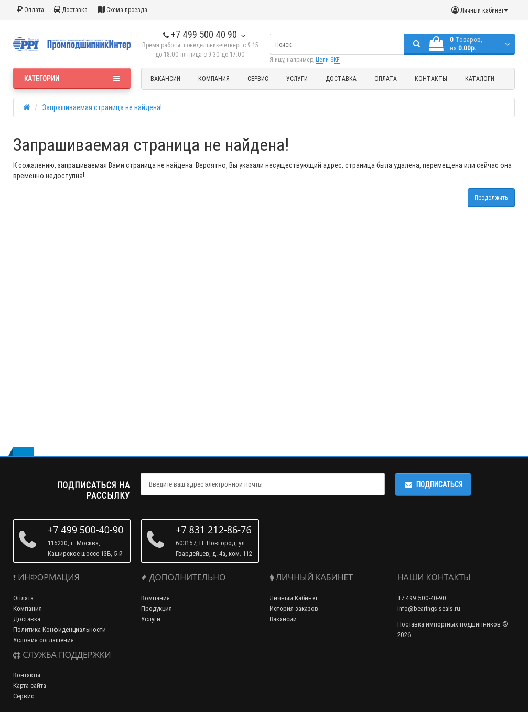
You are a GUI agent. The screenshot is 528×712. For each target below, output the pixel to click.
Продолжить (491, 197)
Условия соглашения (43, 639)
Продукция (156, 608)
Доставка (71, 10)
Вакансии (165, 78)
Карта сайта (29, 685)
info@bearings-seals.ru (428, 608)
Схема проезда (122, 10)
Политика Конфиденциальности (59, 629)
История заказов (294, 608)
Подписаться (433, 484)
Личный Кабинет (294, 598)
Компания (214, 78)
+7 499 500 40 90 (200, 34)
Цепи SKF (328, 59)
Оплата (30, 10)
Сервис (257, 78)
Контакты (431, 78)
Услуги (297, 78)
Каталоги (479, 78)
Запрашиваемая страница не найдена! (102, 107)
